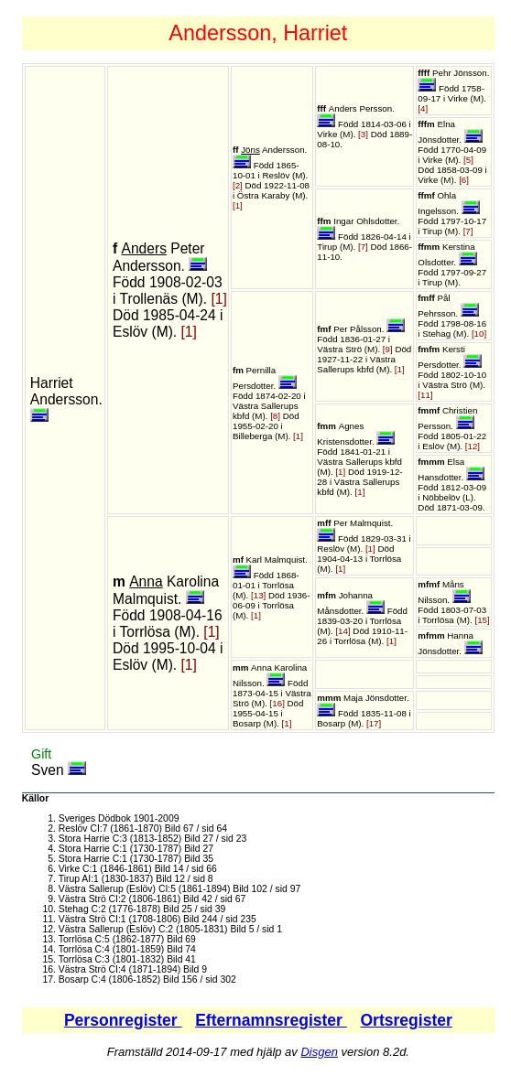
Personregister (123, 1020)
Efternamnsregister (271, 1020)
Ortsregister (405, 1020)
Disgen (318, 1052)
